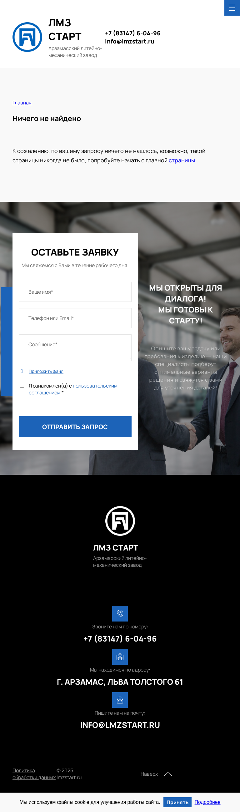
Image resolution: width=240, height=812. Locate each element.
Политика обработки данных (34, 774)
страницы (182, 160)
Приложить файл (46, 371)
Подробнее (208, 802)
